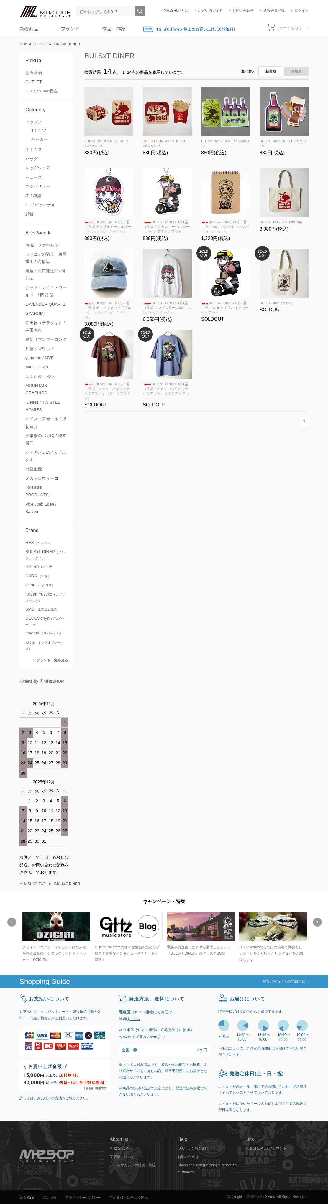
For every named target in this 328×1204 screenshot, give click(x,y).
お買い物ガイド (210, 10)
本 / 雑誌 (33, 196)
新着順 (270, 71)
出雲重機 (33, 469)
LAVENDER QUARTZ (45, 304)
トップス (33, 122)
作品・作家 (114, 28)
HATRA (40, 566)
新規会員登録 (274, 10)
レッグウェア (37, 168)
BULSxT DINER (109, 55)
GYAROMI (35, 313)
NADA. (38, 576)
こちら (134, 1019)
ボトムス (33, 150)
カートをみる (290, 28)
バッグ (31, 159)
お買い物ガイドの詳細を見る (286, 981)
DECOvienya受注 (41, 91)
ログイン (301, 10)
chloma (40, 585)
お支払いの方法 (49, 1098)
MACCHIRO (36, 367)
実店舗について (122, 1157)
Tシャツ (38, 130)
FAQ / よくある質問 (193, 1148)
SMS (42, 609)
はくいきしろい (39, 376)
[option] (55, 937)
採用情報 (49, 1197)
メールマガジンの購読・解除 (133, 1165)
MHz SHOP (119, 1148)
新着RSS (26, 1197)
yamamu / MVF (39, 358)
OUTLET (33, 82)
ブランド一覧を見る (52, 660)
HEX (39, 542)
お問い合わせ (243, 10)
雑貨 (29, 214)
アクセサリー (37, 186)
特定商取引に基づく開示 (128, 1197)
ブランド (70, 28)
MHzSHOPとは (176, 10)
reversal (44, 633)
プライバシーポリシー (83, 1197)
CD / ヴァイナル (40, 205)
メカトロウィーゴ (41, 478)
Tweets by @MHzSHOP (41, 681)
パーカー (39, 139)
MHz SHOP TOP (32, 44)
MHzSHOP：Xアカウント (265, 1148)
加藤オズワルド (39, 349)
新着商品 (28, 28)
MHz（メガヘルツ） (44, 245)
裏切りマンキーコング (46, 339)
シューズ (33, 177)
